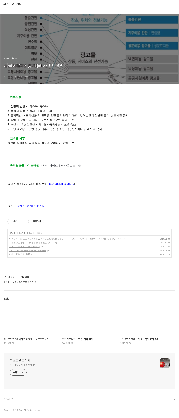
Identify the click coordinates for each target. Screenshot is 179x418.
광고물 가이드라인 (17, 233)
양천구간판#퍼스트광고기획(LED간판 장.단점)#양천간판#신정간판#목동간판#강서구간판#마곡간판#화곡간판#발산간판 (65, 239)
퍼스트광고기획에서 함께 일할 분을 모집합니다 (31, 243)
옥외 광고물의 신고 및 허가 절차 (24, 246)
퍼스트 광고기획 (12, 4)
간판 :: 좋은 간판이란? (19, 254)
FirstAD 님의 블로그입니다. (23, 365)
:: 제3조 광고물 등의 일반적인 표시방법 (27, 250)
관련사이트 (8, 399)
